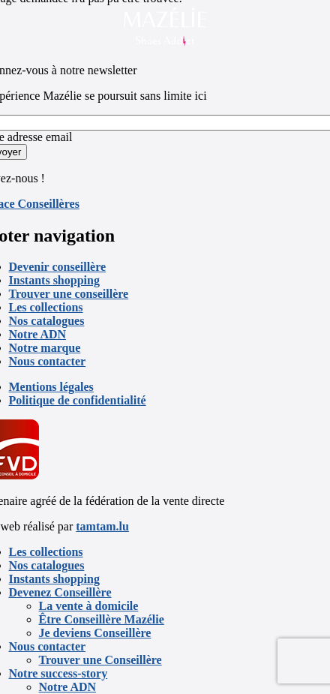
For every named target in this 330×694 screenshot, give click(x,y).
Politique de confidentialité (77, 400)
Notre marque (45, 347)
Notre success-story (58, 673)
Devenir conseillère (57, 266)
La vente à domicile (89, 605)
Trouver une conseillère (69, 293)
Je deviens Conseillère (95, 632)
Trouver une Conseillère (100, 659)
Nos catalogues (47, 320)
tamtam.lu (102, 526)
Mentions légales (51, 386)
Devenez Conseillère (60, 592)
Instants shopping (54, 280)
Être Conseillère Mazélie (101, 619)
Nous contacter (47, 361)
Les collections (46, 307)
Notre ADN (38, 334)
